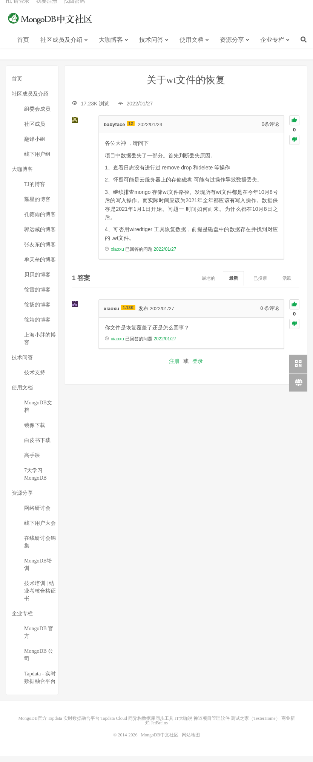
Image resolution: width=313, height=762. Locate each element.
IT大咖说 (183, 724)
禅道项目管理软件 (211, 724)
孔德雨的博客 (40, 220)
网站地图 (191, 741)
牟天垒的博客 (40, 265)
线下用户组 (37, 160)
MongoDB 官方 (38, 638)
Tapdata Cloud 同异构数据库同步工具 (137, 724)
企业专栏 (272, 48)
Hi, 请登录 (17, 9)
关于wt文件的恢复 (186, 86)
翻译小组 (34, 145)
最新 (233, 284)
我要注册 (46, 9)
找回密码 (74, 9)
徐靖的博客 (37, 326)
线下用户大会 (40, 529)
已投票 (260, 284)
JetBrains (159, 729)
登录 (197, 367)
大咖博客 (111, 48)
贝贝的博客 (37, 280)
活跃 (287, 284)
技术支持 (34, 378)
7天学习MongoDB (35, 480)
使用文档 (192, 48)
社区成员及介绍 (61, 48)
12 (130, 129)
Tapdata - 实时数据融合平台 (40, 683)
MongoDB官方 (32, 724)
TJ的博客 (34, 190)
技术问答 (151, 48)
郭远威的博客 (40, 235)
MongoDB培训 (38, 570)
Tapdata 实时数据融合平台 (74, 724)
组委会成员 (37, 115)
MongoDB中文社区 (51, 28)
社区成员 (34, 130)
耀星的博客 (37, 205)
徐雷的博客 (37, 296)
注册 (174, 367)
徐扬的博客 (37, 311)
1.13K (128, 313)
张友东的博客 (40, 250)
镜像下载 (34, 431)
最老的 (208, 284)
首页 (23, 48)
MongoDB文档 (38, 412)
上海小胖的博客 (40, 344)
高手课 (32, 461)
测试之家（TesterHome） (255, 724)
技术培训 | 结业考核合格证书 (40, 597)
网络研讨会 (37, 514)
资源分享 (232, 48)
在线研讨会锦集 (40, 548)
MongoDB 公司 (38, 661)
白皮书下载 (37, 446)
